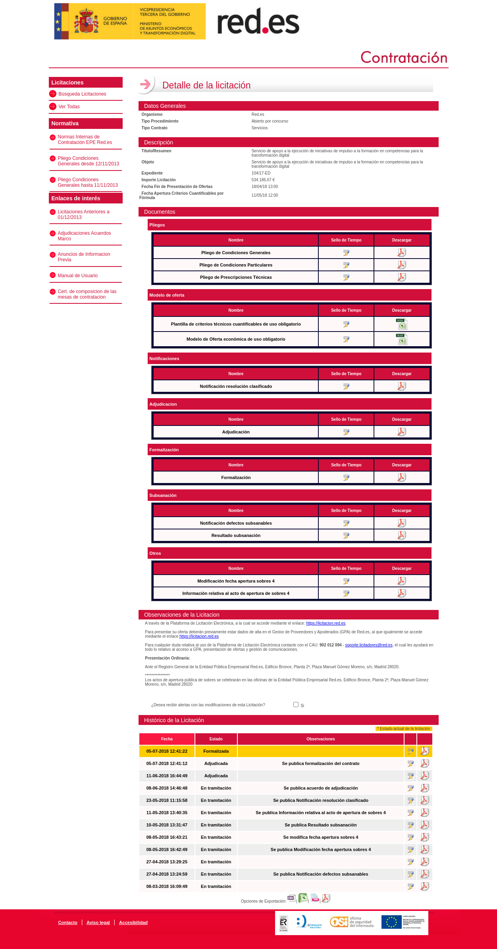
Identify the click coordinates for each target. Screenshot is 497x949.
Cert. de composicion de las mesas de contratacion (87, 294)
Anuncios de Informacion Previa (84, 257)
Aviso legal (98, 922)
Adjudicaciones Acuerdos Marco (84, 236)
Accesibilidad (133, 922)
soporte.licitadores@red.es (369, 645)
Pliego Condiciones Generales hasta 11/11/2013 (88, 182)
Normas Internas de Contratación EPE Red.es (85, 139)
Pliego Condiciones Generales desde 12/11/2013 (88, 161)
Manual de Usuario (78, 275)
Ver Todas (69, 106)
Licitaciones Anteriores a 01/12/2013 (84, 214)
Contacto (67, 922)
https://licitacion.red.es (325, 623)
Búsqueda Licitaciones (82, 94)
